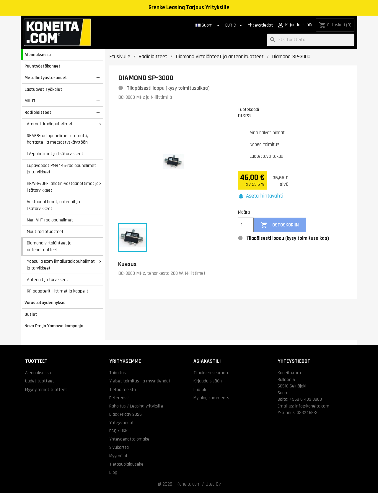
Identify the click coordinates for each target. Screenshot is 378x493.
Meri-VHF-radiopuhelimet (50, 220)
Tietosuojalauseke (126, 464)
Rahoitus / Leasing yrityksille (136, 406)
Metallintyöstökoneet (46, 77)
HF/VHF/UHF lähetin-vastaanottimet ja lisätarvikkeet (63, 186)
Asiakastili (207, 361)
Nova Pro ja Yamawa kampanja (54, 326)
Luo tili (199, 389)
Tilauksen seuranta (211, 373)
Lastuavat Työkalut (43, 89)
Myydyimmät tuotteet (46, 389)
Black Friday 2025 (125, 414)
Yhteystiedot (260, 25)
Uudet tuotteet (39, 381)
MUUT (30, 101)
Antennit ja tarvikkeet (47, 279)
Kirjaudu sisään (207, 381)
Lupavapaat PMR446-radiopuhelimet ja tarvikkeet (61, 168)
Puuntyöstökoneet (43, 66)
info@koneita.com (312, 406)
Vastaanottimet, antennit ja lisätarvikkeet (53, 205)
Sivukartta (119, 447)
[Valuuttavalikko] (234, 25)
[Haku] (310, 40)
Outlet (31, 314)
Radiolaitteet (38, 112)
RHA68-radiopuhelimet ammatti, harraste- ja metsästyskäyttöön (57, 139)
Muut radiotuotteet (45, 231)
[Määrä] (246, 225)
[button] (260, 196)
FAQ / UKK (118, 431)
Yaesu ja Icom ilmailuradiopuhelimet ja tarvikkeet (61, 264)
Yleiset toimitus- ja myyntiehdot (139, 381)
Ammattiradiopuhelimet (50, 124)
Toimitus (117, 373)
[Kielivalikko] (208, 25)
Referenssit (120, 398)
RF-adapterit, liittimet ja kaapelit (57, 291)
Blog (113, 472)
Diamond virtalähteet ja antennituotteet (49, 246)
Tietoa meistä (122, 389)
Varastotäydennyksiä (45, 302)
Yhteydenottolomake (129, 439)
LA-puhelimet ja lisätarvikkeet (55, 154)
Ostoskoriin (280, 225)
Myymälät (118, 456)
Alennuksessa (38, 54)
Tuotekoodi (248, 109)
